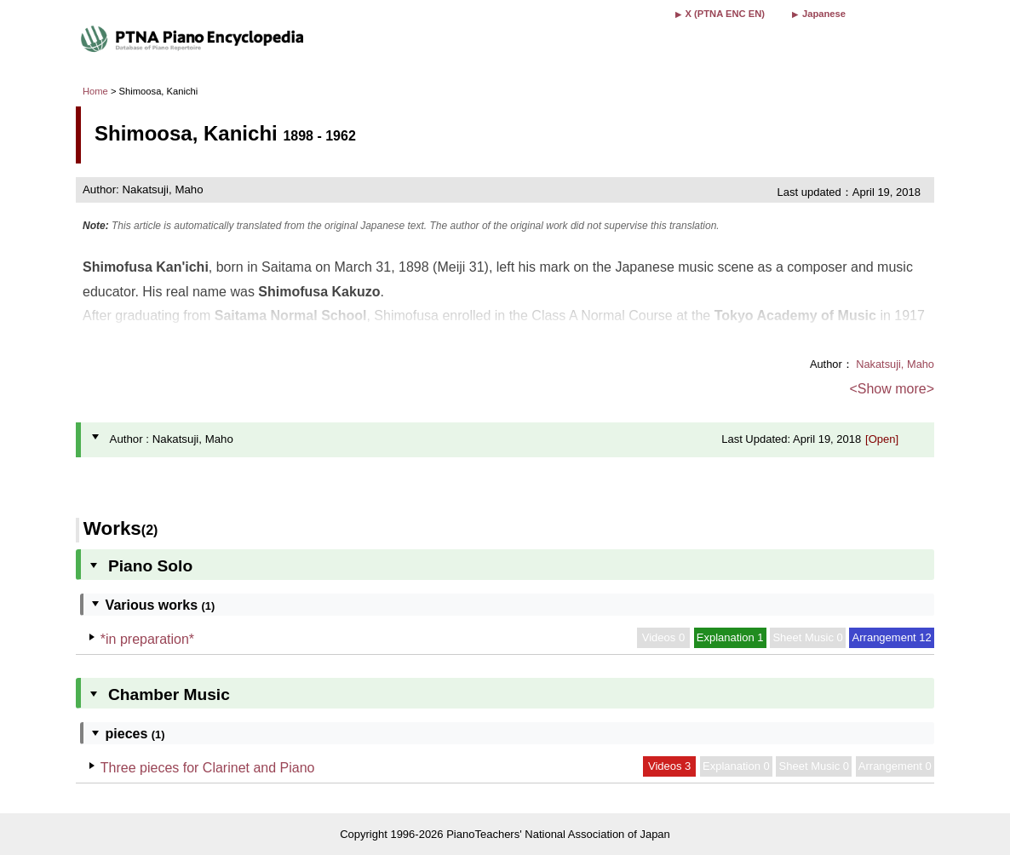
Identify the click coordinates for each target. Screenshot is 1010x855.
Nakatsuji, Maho (895, 364)
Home (95, 91)
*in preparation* (147, 639)
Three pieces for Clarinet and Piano (207, 767)
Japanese (824, 14)
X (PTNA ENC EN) (725, 14)
